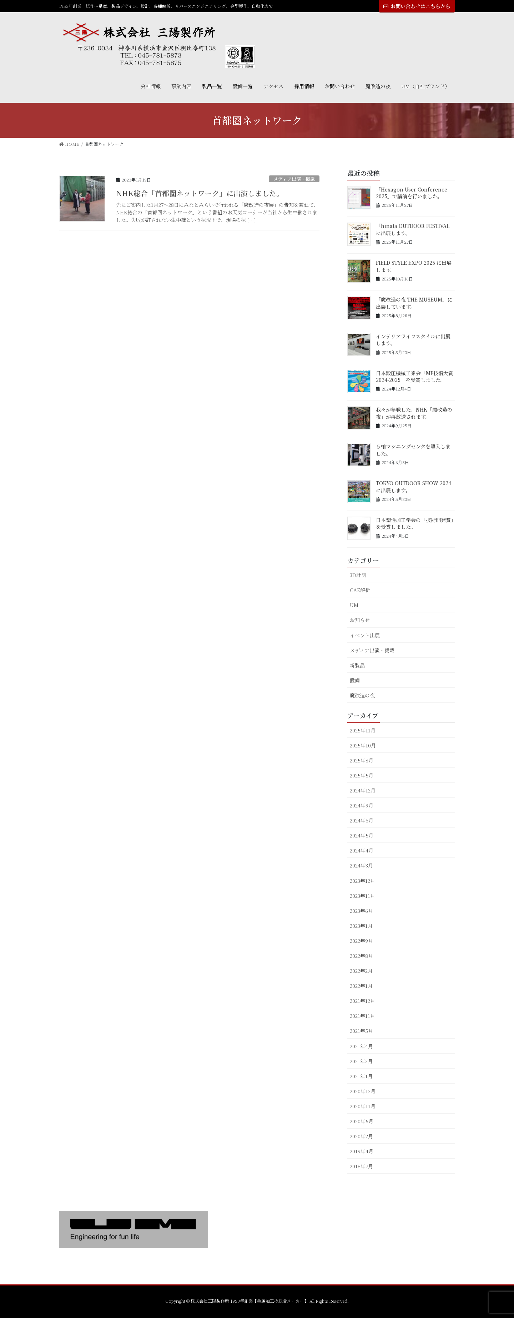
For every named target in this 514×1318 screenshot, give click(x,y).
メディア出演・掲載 (294, 178)
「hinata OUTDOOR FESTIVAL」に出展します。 (415, 229)
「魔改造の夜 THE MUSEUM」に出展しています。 (414, 303)
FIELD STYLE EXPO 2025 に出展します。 (414, 266)
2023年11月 (362, 895)
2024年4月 (361, 850)
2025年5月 (361, 775)
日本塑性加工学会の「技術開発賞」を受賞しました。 (414, 523)
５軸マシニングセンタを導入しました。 (413, 450)
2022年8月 (361, 955)
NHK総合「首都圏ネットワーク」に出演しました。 (199, 193)
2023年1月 (361, 925)
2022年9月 (361, 940)
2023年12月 (362, 880)
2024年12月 (363, 790)
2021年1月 (361, 1076)
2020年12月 (363, 1091)
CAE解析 (360, 589)
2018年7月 (361, 1166)
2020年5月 (361, 1121)
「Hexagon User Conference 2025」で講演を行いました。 (411, 193)
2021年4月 (361, 1046)
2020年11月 (363, 1106)
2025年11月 (363, 730)
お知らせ (360, 619)
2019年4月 (361, 1151)
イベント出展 (365, 635)
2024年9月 (361, 805)
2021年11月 (362, 1015)
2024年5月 (361, 835)
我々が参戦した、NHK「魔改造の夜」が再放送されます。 (414, 413)
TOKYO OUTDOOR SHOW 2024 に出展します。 (413, 486)
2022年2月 (361, 970)
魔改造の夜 (362, 695)
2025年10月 (363, 745)
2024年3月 (361, 865)
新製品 (357, 665)
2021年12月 (362, 1000)
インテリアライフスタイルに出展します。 (413, 340)
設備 (355, 680)
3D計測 (358, 574)
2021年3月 (361, 1061)
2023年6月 (361, 910)
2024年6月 (361, 820)
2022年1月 (361, 985)
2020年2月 (361, 1136)
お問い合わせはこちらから (416, 6)
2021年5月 (361, 1030)
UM (354, 604)
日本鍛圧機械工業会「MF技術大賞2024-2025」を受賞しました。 (414, 376)
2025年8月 (361, 760)
